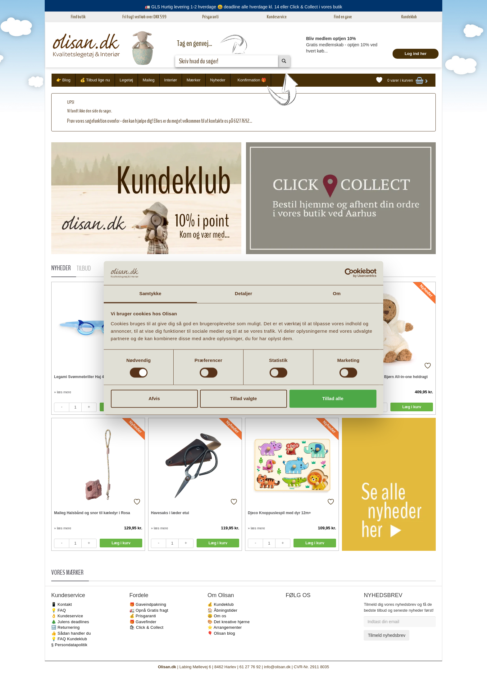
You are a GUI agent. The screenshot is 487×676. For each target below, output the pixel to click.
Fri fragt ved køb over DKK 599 (144, 16)
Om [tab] (336, 293)
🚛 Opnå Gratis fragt (149, 610)
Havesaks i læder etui (170, 513)
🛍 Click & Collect (147, 627)
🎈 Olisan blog (221, 633)
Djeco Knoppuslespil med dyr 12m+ (279, 513)
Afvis (154, 398)
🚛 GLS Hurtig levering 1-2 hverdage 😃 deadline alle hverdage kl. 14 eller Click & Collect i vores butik (243, 6)
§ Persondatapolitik (69, 644)
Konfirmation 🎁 (252, 80)
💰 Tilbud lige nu (95, 80)
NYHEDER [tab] (61, 268)
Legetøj (126, 80)
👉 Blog (63, 80)
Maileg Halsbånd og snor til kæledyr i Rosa (92, 513)
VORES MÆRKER (67, 572)
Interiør (170, 80)
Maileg (148, 80)
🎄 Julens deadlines (70, 621)
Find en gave (343, 16)
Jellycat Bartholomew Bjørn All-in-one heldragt (386, 377)
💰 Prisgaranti (143, 616)
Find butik (78, 16)
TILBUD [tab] (83, 268)
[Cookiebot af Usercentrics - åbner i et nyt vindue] (349, 273)
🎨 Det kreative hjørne (228, 621)
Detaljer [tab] (243, 293)
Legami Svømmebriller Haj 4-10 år (84, 377)
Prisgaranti (210, 16)
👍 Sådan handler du (71, 633)
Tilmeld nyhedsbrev (386, 635)
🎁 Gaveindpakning (148, 604)
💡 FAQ (58, 610)
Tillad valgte (243, 398)
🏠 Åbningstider (222, 610)
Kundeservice (277, 16)
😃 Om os (216, 616)
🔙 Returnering (65, 627)
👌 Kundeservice (67, 616)
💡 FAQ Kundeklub (69, 639)
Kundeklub (409, 16)
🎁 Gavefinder (143, 621)
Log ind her (416, 53)
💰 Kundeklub (220, 604)
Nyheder (217, 80)
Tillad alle (332, 398)
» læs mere (62, 392)
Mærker (194, 80)
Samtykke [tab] (150, 293)
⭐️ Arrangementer (224, 627)
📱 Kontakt (61, 604)
